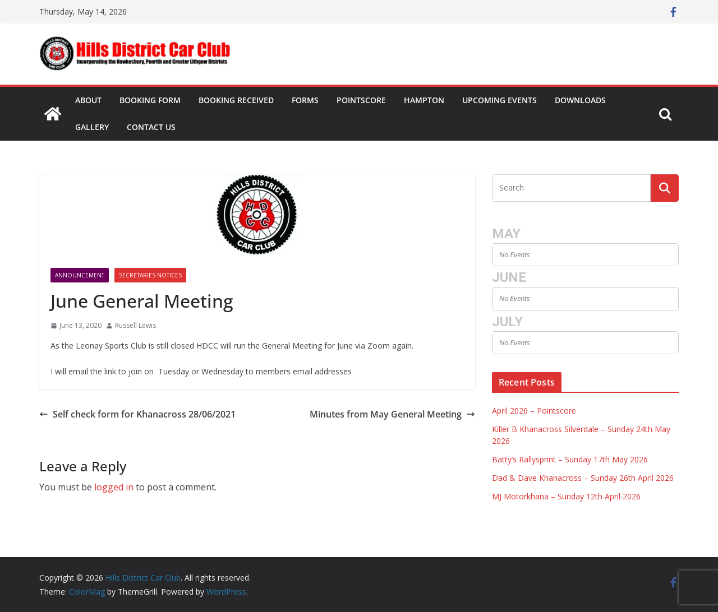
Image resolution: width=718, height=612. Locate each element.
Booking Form (150, 100)
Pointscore (361, 100)
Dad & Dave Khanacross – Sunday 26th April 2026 (583, 477)
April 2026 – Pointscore (534, 410)
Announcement (79, 275)
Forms (305, 100)
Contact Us (151, 127)
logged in (114, 487)
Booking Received (236, 100)
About (88, 100)
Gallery (92, 127)
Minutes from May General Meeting (392, 414)
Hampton (424, 100)
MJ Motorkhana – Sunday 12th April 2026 (566, 496)
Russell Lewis (135, 325)
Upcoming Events (499, 100)
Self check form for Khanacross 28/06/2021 (137, 414)
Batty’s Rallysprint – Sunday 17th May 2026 (570, 459)
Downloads (580, 100)
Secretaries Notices (150, 275)
